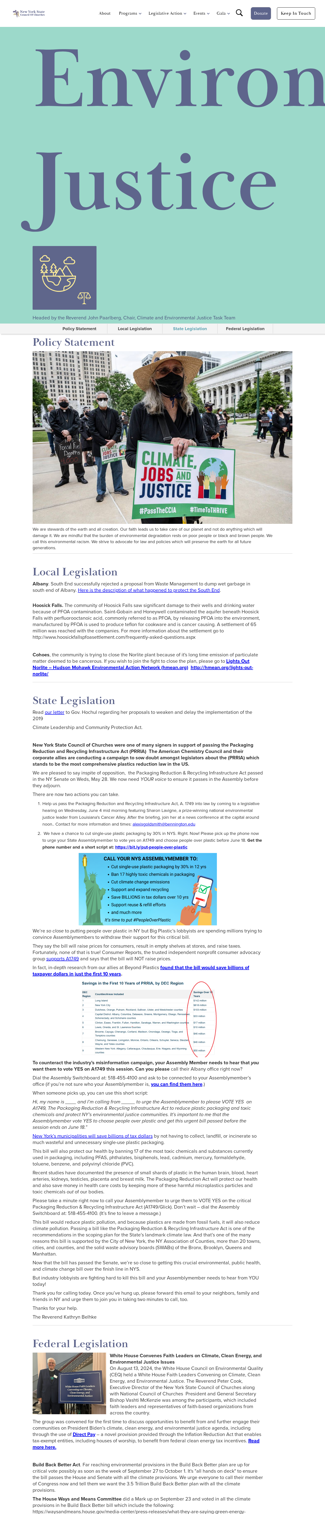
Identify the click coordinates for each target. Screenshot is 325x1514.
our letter (54, 712)
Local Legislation (135, 328)
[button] (128, 13)
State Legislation (190, 328)
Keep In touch (296, 13)
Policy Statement (79, 328)
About (105, 13)
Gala (221, 13)
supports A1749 (62, 959)
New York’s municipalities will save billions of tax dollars (93, 1136)
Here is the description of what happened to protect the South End (149, 590)
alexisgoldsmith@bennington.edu (164, 824)
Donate (261, 13)
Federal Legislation (245, 328)
